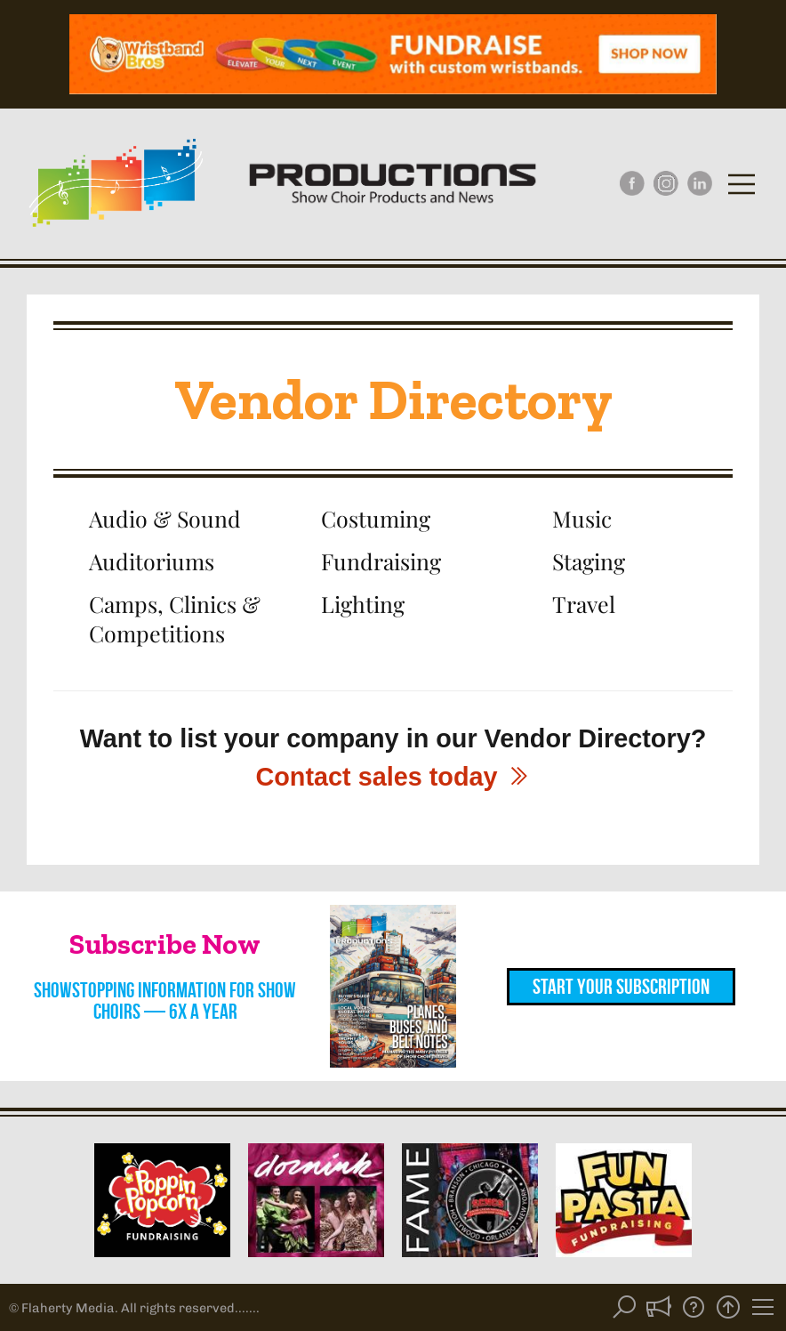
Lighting (363, 603)
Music (582, 518)
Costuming (375, 518)
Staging (588, 561)
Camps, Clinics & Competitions (175, 618)
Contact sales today (392, 776)
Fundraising (381, 561)
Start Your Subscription (621, 986)
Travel (583, 603)
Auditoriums (151, 561)
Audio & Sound (165, 518)
